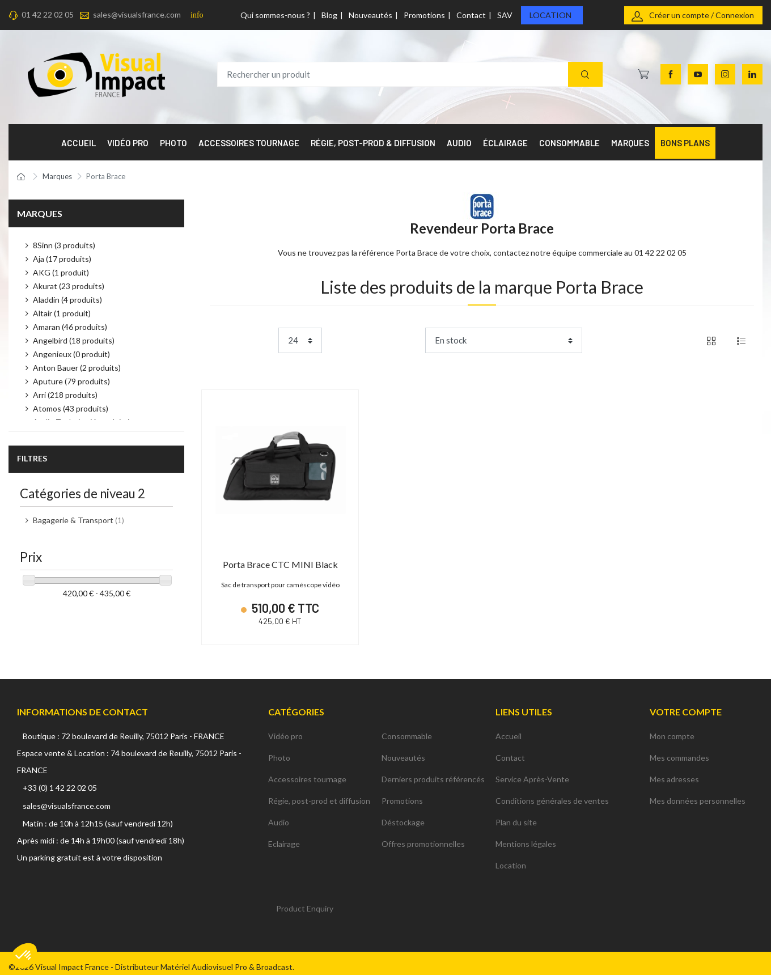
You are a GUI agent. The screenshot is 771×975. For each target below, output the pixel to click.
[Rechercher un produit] (410, 74)
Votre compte (686, 703)
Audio (278, 815)
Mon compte (672, 729)
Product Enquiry (304, 901)
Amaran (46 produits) (70, 327)
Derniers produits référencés (433, 772)
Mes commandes (679, 750)
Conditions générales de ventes (552, 793)
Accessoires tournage (307, 772)
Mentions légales (525, 836)
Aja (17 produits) (62, 259)
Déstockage (403, 815)
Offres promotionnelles (423, 836)
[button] (23, 955)
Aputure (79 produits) (71, 381)
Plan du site (516, 815)
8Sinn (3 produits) (64, 245)
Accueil (508, 729)
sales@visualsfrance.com (137, 14)
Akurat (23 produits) (68, 286)
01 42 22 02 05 (48, 14)
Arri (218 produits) (65, 395)
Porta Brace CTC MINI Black (280, 564)
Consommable (407, 729)
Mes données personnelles (697, 793)
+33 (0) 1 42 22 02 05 (60, 780)
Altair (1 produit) (62, 313)
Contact (471, 15)
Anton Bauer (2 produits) (77, 367)
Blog (329, 15)
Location (550, 15)
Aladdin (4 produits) (67, 299)
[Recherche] (585, 74)
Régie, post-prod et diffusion (319, 793)
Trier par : (404, 340)
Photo (279, 750)
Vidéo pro (285, 729)
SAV (504, 15)
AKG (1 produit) (61, 272)
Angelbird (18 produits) (74, 340)
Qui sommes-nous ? (275, 15)
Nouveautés (370, 15)
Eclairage (284, 836)
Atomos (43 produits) (70, 408)
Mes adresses (674, 772)
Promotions (424, 15)
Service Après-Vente (532, 772)
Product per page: (242, 340)
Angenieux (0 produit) (71, 354)
